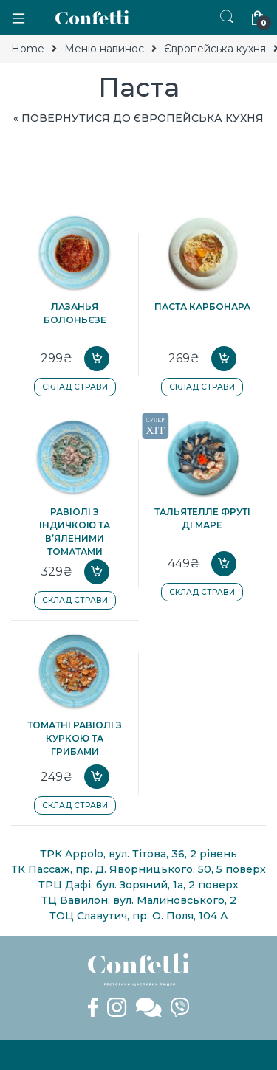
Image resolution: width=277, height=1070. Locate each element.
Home (27, 48)
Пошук (227, 17)
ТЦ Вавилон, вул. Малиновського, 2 (138, 900)
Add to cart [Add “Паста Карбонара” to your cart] (223, 358)
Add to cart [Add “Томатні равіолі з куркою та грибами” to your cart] (96, 777)
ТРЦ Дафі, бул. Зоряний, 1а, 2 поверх (138, 884)
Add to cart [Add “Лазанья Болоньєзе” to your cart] (96, 358)
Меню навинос (104, 48)
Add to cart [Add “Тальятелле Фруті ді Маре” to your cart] (223, 563)
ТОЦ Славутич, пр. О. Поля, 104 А (138, 915)
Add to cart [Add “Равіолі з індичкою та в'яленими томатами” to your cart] (96, 571)
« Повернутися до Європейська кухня (138, 118)
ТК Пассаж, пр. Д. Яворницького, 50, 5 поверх (138, 869)
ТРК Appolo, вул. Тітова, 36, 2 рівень (138, 853)
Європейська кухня (215, 48)
